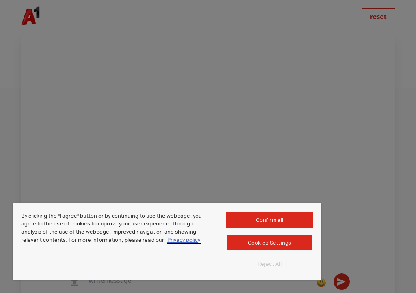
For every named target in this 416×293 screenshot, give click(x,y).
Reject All (270, 264)
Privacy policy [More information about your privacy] (183, 240)
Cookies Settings (269, 243)
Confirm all (269, 220)
